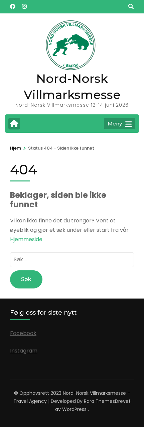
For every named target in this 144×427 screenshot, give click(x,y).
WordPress (74, 409)
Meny (120, 124)
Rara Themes (99, 401)
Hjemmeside (26, 239)
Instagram (23, 351)
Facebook (23, 333)
